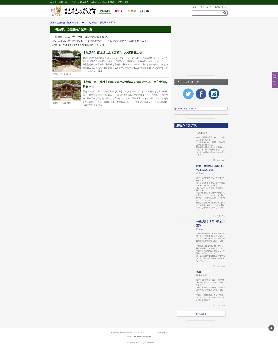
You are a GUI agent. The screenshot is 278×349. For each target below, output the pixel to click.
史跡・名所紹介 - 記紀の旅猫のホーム (68, 22)
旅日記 (119, 11)
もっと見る (201, 313)
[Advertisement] (201, 48)
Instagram (213, 93)
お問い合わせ (221, 7)
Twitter (188, 93)
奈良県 (103, 22)
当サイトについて (202, 7)
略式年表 (274, 78)
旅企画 (132, 11)
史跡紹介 (105, 11)
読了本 (144, 11)
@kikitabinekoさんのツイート (186, 109)
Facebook (201, 93)
